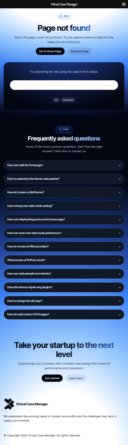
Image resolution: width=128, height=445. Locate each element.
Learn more (76, 378)
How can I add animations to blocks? (29, 273)
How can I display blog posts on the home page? (36, 219)
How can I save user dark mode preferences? (34, 233)
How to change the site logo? (24, 300)
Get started (52, 378)
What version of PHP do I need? (26, 260)
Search (111, 85)
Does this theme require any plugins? (29, 287)
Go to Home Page (50, 51)
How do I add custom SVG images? (28, 314)
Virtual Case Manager (32, 404)
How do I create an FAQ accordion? (28, 246)
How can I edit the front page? (25, 165)
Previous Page (80, 51)
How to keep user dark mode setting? (29, 206)
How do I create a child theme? (25, 192)
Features (68, 100)
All (56, 100)
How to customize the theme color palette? (33, 178)
